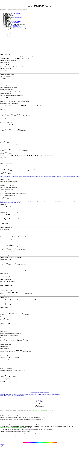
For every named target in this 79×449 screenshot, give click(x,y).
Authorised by (2, 444)
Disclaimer (1, 447)
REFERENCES (39, 400)
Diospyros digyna (15, 22)
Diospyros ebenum (15, 26)
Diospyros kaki (17, 17)
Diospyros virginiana (16, 37)
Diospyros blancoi (18, 21)
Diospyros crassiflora (17, 13)
